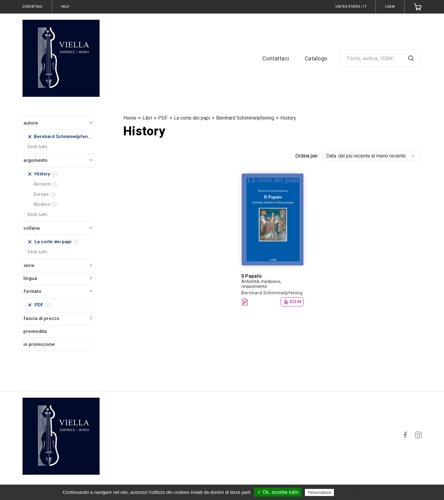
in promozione (39, 344)
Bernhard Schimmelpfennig (245, 118)
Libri (147, 118)
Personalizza (319, 492)
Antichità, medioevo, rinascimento (261, 284)
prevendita (35, 331)
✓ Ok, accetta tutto (277, 492)
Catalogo (316, 58)
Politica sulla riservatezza (361, 492)
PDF (163, 118)
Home (129, 118)
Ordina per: (307, 156)
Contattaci (275, 58)
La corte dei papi (192, 118)
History (288, 118)
